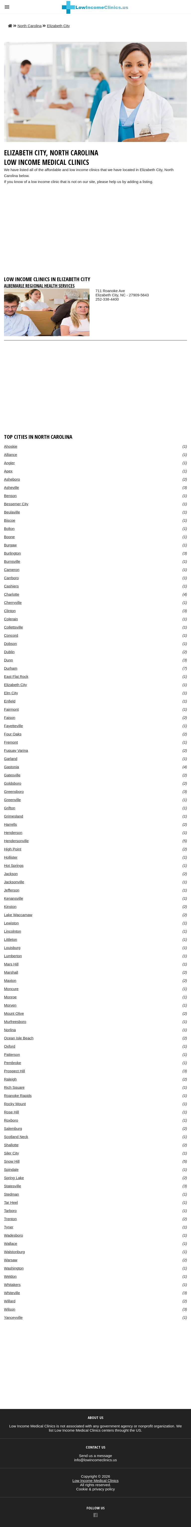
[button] (7, 7)
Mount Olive (14, 1013)
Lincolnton (12, 931)
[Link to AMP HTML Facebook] (95, 1515)
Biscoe (9, 520)
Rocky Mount (15, 1104)
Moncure (11, 989)
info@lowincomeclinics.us (95, 1460)
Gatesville (12, 775)
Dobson (10, 643)
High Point (12, 849)
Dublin (9, 652)
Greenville (12, 800)
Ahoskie (10, 446)
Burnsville (12, 561)
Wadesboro (13, 1235)
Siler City (11, 1153)
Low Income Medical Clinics (95, 1480)
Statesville (12, 1186)
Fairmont (11, 709)
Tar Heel (11, 1202)
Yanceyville (13, 1317)
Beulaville (12, 512)
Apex (8, 471)
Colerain (11, 619)
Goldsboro (12, 783)
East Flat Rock (16, 676)
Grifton (9, 808)
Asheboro (12, 479)
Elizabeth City (58, 26)
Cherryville (13, 602)
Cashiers (11, 586)
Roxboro (11, 1120)
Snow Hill (12, 1161)
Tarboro (10, 1211)
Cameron (11, 570)
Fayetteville (13, 726)
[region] (95, 234)
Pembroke (12, 1063)
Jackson (11, 874)
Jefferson (11, 890)
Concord (11, 635)
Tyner (8, 1227)
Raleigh (10, 1079)
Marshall (11, 972)
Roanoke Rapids (18, 1095)
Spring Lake (14, 1178)
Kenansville (13, 898)
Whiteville (12, 1293)
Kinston (10, 906)
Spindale (11, 1169)
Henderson (13, 832)
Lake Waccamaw (18, 915)
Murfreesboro (15, 1021)
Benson (10, 496)
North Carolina (29, 26)
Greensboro (14, 791)
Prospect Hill (14, 1071)
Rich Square (14, 1087)
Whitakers (12, 1284)
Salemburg (13, 1128)
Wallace (10, 1243)
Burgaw (10, 545)
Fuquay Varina (16, 750)
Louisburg (12, 948)
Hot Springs (14, 865)
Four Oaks (12, 734)
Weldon (10, 1276)
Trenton (10, 1219)
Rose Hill (11, 1112)
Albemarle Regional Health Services (39, 286)
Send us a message (95, 1456)
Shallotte (11, 1145)
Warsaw (10, 1260)
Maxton (10, 980)
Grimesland (13, 816)
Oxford (9, 1046)
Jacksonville (14, 882)
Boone (9, 537)
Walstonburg (14, 1252)
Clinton (10, 611)
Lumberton (13, 956)
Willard (9, 1301)
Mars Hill (11, 964)
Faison (9, 717)
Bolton (9, 528)
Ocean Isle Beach (19, 1038)
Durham (10, 668)
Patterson (12, 1054)
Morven (10, 1005)
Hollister (10, 857)
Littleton (10, 939)
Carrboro (11, 578)
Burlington (12, 553)
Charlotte (11, 594)
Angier (9, 463)
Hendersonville (16, 841)
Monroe (10, 997)
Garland (10, 759)
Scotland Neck (16, 1137)
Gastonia (11, 767)
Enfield (9, 701)
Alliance (10, 454)
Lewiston (11, 923)
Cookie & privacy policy (95, 1489)
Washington (14, 1268)
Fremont (11, 742)
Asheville (11, 487)
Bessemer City (16, 504)
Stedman (11, 1194)
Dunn (8, 660)
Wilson (9, 1309)
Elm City (11, 693)
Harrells (10, 824)
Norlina (10, 1030)
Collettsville (13, 627)
